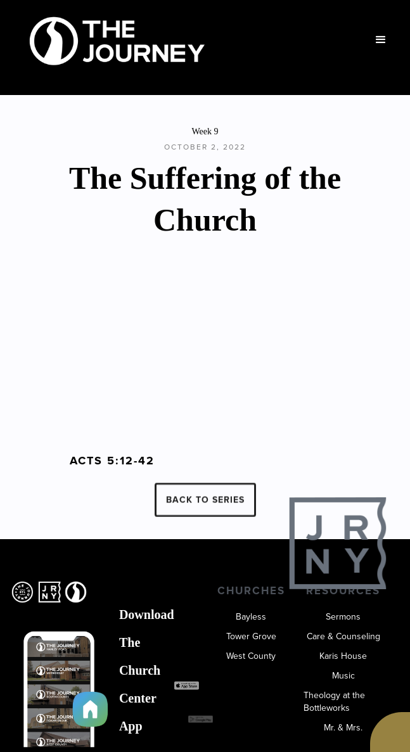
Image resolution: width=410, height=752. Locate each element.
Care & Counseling (343, 636)
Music (343, 676)
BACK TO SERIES (205, 505)
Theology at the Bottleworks (334, 702)
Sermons (343, 617)
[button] (381, 40)
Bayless (251, 617)
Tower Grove (251, 636)
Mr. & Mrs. (343, 727)
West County (251, 656)
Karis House (343, 656)
